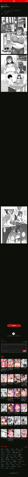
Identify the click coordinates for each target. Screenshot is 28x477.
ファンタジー (15, 454)
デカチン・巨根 (22, 461)
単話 (19, 10)
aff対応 (8, 10)
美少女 (14, 450)
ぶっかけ (10, 461)
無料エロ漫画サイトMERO (15, 473)
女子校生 (9, 450)
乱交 (20, 462)
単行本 (18, 449)
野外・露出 (8, 459)
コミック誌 (20, 459)
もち (5, 8)
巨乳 (13, 449)
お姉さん (3, 466)
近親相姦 (15, 461)
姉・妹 (3, 457)
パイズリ (14, 459)
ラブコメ (13, 468)
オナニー (19, 464)
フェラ (3, 450)
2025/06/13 (6, 13)
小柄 (20, 466)
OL (16, 462)
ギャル (24, 464)
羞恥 (7, 462)
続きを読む (14, 325)
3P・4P (5, 10)
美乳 (12, 457)
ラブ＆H (10, 452)
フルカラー (3, 452)
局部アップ (15, 466)
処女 (9, 454)
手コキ (9, 464)
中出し (23, 449)
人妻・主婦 (16, 10)
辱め (2, 459)
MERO (14, 1)
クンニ (3, 462)
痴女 (12, 462)
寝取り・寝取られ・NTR (7, 11)
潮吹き (8, 457)
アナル (17, 457)
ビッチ (3, 468)
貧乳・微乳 (3, 461)
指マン (14, 464)
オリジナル (3, 454)
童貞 (7, 468)
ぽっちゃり (12, 10)
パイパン (9, 466)
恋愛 (22, 457)
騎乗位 (21, 454)
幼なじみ (3, 464)
